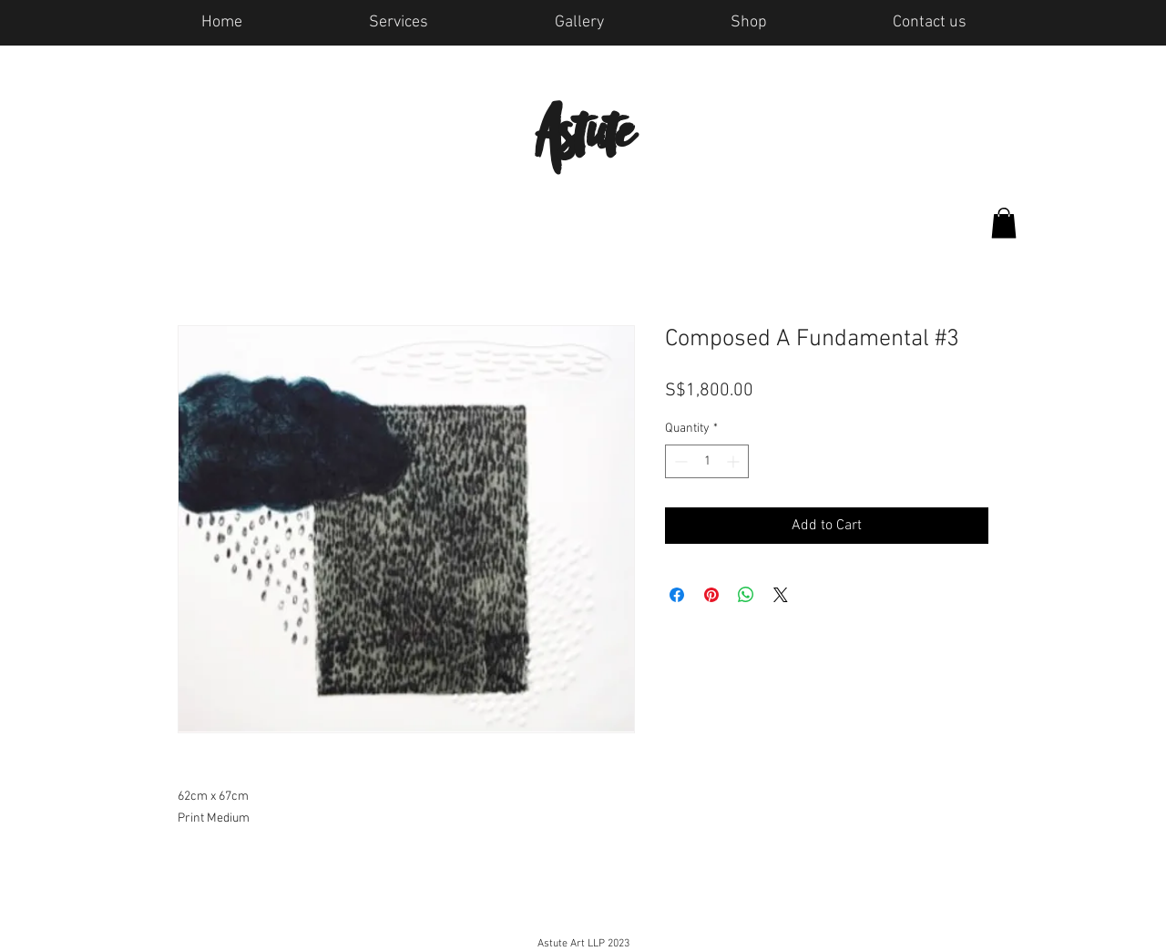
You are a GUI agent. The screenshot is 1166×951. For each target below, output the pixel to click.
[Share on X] (781, 595)
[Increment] (734, 461)
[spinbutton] (706, 461)
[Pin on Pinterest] (711, 595)
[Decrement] (679, 461)
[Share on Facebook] (677, 595)
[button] (1004, 223)
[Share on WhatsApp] (746, 595)
